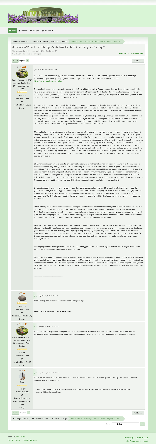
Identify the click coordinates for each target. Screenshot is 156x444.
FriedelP (23, 66)
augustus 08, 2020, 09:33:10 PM (49, 296)
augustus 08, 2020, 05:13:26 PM (46, 69)
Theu (23, 293)
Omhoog (16, 413)
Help (127, 441)
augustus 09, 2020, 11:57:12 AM (49, 326)
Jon (23, 370)
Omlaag (15, 61)
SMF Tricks (20, 437)
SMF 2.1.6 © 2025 (15, 440)
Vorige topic (124, 53)
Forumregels (134, 441)
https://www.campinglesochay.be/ (48, 81)
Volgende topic (137, 53)
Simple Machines (30, 440)
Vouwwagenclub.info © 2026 (136, 437)
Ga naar (108, 424)
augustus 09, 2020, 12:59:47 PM (49, 373)
